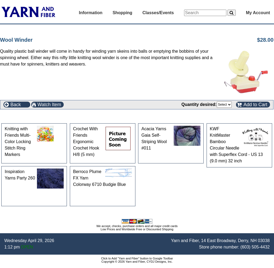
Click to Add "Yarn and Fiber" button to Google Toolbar (137, 258)
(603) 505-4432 (255, 247)
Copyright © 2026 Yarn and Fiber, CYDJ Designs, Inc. (137, 261)
